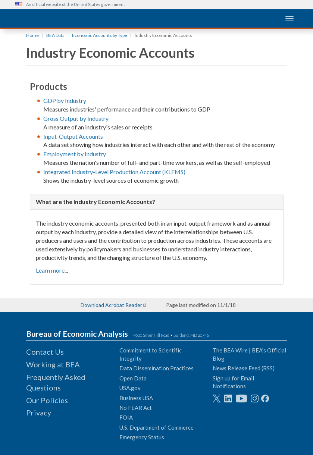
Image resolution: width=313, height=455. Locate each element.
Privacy (38, 412)
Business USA (136, 398)
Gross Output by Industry (76, 118)
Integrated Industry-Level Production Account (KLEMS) (114, 171)
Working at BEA (53, 364)
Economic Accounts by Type (99, 35)
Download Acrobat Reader (111, 305)
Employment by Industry (74, 153)
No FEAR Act (135, 407)
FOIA (126, 417)
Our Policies (47, 400)
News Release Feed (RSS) (244, 368)
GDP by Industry (64, 100)
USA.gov (130, 388)
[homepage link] (71, 18)
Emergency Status (141, 437)
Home (32, 35)
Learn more (50, 270)
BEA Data (55, 35)
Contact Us (45, 351)
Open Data (133, 378)
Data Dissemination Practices (156, 368)
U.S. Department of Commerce (156, 427)
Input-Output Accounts (73, 136)
